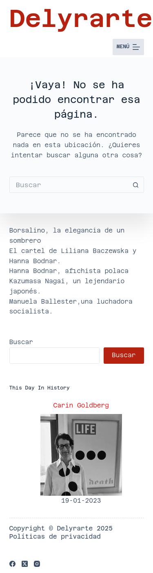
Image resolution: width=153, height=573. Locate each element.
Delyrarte (81, 18)
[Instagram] (37, 564)
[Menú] (128, 47)
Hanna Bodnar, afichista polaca (69, 270)
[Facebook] (12, 564)
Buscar (21, 341)
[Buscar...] (68, 185)
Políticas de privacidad (55, 536)
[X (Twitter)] (25, 564)
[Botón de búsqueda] (136, 185)
